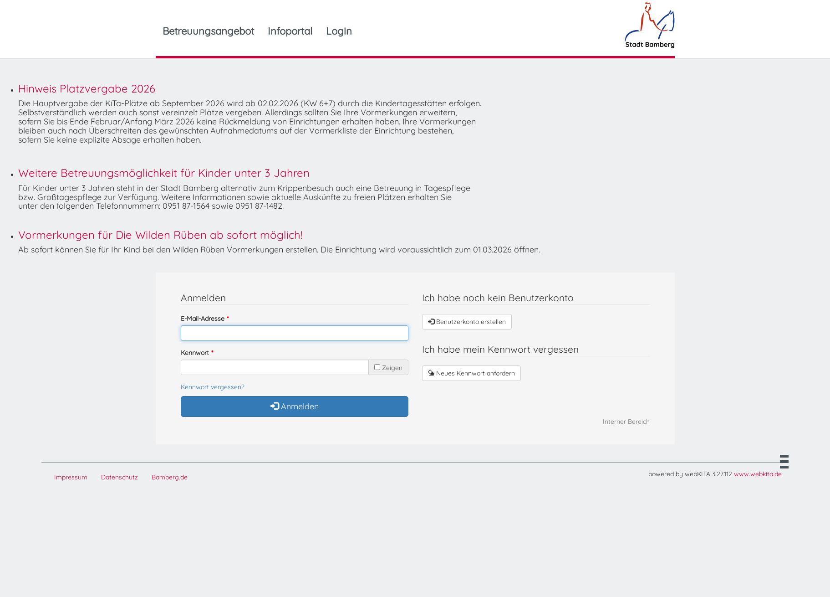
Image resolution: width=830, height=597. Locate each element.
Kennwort (195, 353)
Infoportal (290, 31)
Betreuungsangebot (208, 31)
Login (339, 31)
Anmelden (294, 406)
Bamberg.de (170, 477)
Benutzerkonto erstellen (467, 322)
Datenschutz (119, 477)
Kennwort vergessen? (212, 387)
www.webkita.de (758, 474)
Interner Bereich (626, 421)
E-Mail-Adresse (202, 318)
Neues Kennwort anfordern (471, 373)
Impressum (70, 477)
